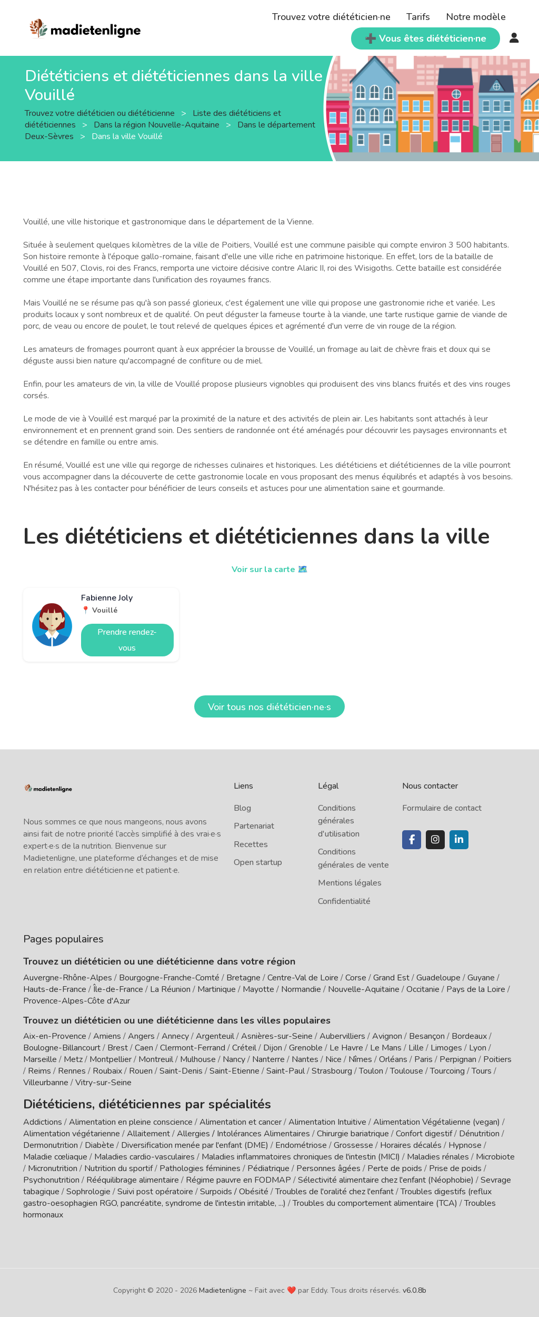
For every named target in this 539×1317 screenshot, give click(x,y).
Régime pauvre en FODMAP (238, 1176)
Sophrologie (88, 1188)
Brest (117, 1048)
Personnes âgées (328, 1165)
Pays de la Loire (475, 989)
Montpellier (110, 1059)
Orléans (393, 1059)
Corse (355, 978)
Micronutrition (52, 1165)
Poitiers (497, 1059)
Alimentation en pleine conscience (131, 1118)
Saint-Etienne (234, 1071)
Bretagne (243, 978)
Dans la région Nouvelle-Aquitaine (158, 125)
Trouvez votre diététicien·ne (331, 17)
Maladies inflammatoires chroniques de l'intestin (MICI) (301, 1153)
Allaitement (148, 1130)
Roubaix (107, 1071)
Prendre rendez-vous (127, 640)
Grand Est (391, 978)
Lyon (477, 1048)
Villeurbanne (45, 1082)
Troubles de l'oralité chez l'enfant (334, 1188)
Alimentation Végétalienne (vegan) (436, 1118)
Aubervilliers (342, 1036)
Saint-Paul (285, 1071)
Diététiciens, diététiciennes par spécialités (117, 1102)
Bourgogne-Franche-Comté (169, 978)
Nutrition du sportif (118, 1165)
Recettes (251, 844)
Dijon (272, 1048)
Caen (144, 1048)
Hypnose (465, 1141)
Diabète (99, 1141)
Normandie (301, 989)
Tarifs (418, 17)
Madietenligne (222, 1287)
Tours (482, 1071)
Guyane (481, 978)
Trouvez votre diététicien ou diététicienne (101, 113)
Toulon (371, 1071)
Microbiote (495, 1153)
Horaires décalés (411, 1141)
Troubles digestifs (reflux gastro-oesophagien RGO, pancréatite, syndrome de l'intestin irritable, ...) (257, 1193)
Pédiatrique (268, 1165)
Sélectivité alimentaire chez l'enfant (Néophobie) (386, 1176)
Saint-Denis (181, 1071)
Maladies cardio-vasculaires (144, 1153)
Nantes (305, 1059)
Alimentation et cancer (240, 1118)
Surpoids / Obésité (234, 1188)
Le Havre (346, 1048)
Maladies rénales (438, 1153)
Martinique (216, 989)
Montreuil (155, 1059)
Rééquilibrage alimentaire (132, 1176)
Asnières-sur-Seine (277, 1036)
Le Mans (386, 1048)
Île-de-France (118, 989)
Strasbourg (332, 1071)
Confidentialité (344, 901)
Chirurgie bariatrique (353, 1130)
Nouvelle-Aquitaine (364, 989)
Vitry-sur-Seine (103, 1082)
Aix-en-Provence (54, 1036)
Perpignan (458, 1059)
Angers (141, 1036)
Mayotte (258, 989)
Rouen (141, 1071)
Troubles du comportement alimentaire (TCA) (375, 1199)
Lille (416, 1048)
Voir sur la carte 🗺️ (270, 569)
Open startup (258, 862)
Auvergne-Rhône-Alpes (67, 978)
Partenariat (254, 826)
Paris (423, 1059)
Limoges (446, 1048)
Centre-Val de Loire (302, 978)
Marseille (40, 1059)
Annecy (175, 1036)
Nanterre (268, 1059)
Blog (242, 808)
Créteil (244, 1048)
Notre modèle (476, 17)
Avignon (387, 1036)
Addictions (42, 1118)
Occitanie (423, 989)
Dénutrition (479, 1130)
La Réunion (170, 989)
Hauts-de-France (54, 989)
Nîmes (360, 1059)
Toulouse (406, 1071)
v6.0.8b (414, 1287)
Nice (333, 1059)
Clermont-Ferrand (192, 1048)
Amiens (107, 1036)
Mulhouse (198, 1059)
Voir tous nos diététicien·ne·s (269, 707)
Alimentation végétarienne (71, 1130)
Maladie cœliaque (55, 1153)
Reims (39, 1071)
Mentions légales (350, 883)
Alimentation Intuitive (327, 1118)
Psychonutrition (51, 1176)
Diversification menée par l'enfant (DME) (196, 1141)
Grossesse (353, 1141)
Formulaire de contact (442, 808)
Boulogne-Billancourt (62, 1048)
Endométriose (301, 1141)
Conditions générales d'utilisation (339, 821)
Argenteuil (215, 1036)
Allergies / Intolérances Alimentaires (243, 1130)
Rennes (72, 1071)
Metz (73, 1059)
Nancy (234, 1059)
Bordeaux (469, 1036)
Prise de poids (455, 1165)
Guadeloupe (438, 978)
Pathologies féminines (200, 1165)
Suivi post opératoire (155, 1188)
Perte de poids (394, 1165)
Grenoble (306, 1048)
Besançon (427, 1036)
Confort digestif (424, 1130)
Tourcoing (447, 1071)
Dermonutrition (51, 1141)
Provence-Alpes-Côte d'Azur (76, 1001)
